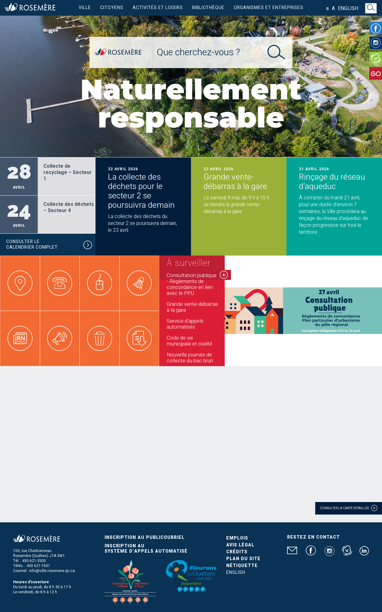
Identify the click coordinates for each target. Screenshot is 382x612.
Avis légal (240, 545)
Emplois (237, 538)
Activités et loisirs (158, 7)
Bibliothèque (208, 7)
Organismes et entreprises (268, 7)
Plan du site (243, 558)
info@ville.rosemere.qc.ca (52, 571)
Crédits (236, 552)
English (348, 8)
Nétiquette (242, 565)
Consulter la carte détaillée (348, 508)
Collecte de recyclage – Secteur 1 (67, 172)
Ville (85, 7)
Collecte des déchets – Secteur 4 (68, 207)
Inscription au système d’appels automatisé (146, 549)
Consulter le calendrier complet (49, 245)
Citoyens (111, 7)
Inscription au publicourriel (144, 537)
